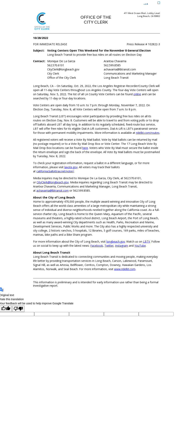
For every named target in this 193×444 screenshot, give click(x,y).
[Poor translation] (18, 309)
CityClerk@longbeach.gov (53, 182)
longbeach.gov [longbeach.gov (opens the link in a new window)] (115, 241)
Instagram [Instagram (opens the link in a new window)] (121, 245)
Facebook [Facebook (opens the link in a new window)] (96, 245)
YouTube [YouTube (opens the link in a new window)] (140, 245)
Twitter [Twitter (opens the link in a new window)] (109, 245)
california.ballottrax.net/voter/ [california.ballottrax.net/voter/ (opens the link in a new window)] (55, 171)
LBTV (146, 241)
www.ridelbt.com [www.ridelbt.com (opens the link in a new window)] (124, 269)
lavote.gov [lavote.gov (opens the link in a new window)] (71, 167)
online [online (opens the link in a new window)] (137, 94)
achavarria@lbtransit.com (52, 190)
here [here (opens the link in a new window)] (85, 148)
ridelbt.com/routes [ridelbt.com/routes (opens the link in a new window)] (147, 133)
